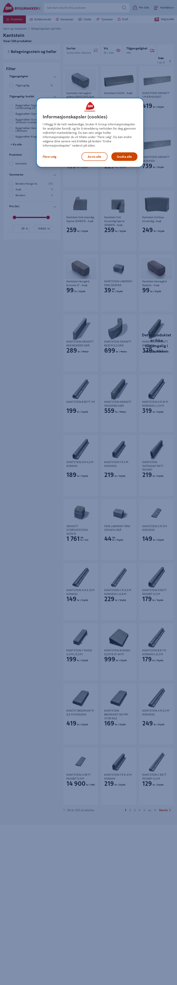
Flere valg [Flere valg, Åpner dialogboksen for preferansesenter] (49, 156)
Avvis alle (94, 156)
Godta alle (124, 156)
